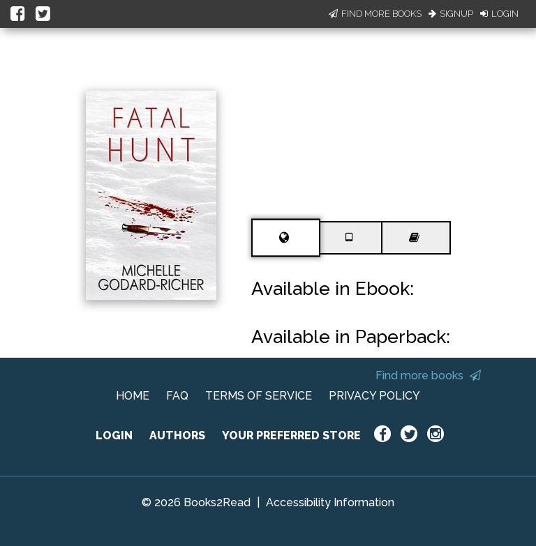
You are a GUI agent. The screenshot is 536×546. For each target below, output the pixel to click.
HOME (132, 395)
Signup (451, 13)
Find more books (428, 375)
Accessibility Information (330, 502)
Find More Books (375, 13)
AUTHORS (177, 435)
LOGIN (114, 435)
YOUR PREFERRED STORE (291, 435)
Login (499, 13)
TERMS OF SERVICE (258, 395)
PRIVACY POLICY (374, 395)
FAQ (177, 395)
